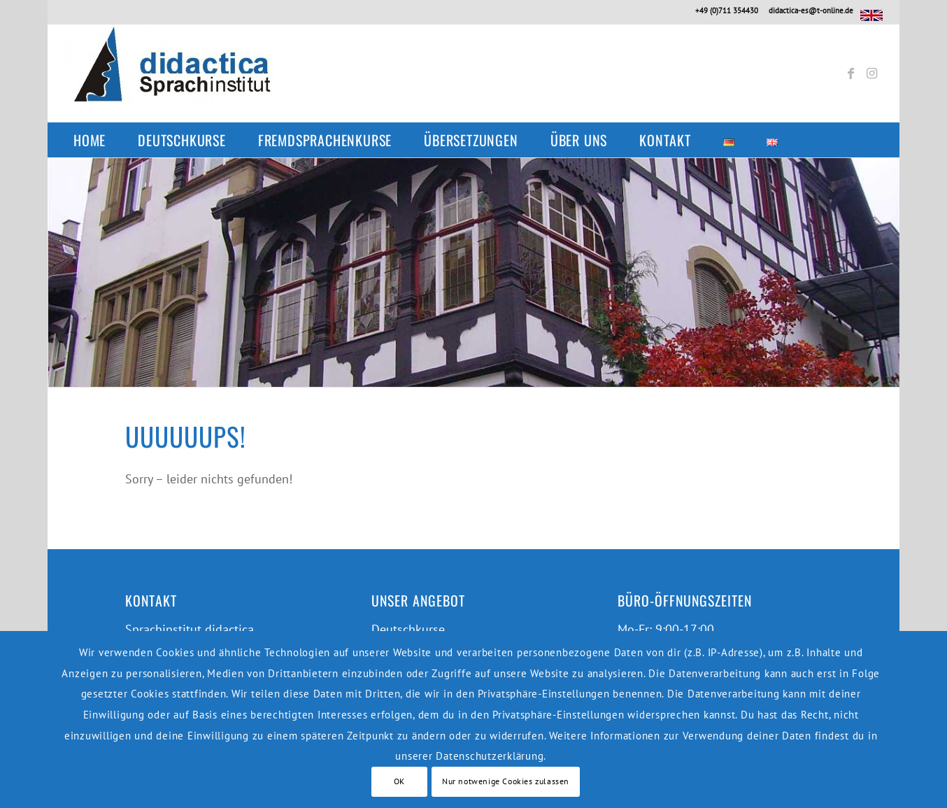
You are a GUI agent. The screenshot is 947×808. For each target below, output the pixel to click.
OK (399, 781)
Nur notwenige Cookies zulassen (505, 781)
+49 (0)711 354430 (726, 10)
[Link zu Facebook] (851, 73)
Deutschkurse (408, 629)
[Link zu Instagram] (872, 73)
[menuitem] (96, 139)
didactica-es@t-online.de (811, 10)
